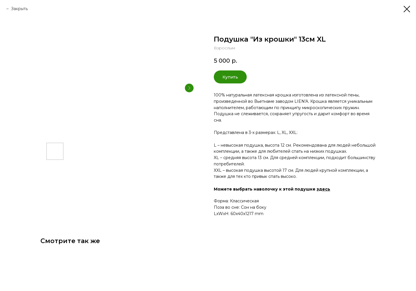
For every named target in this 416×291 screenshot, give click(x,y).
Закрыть (19, 8)
